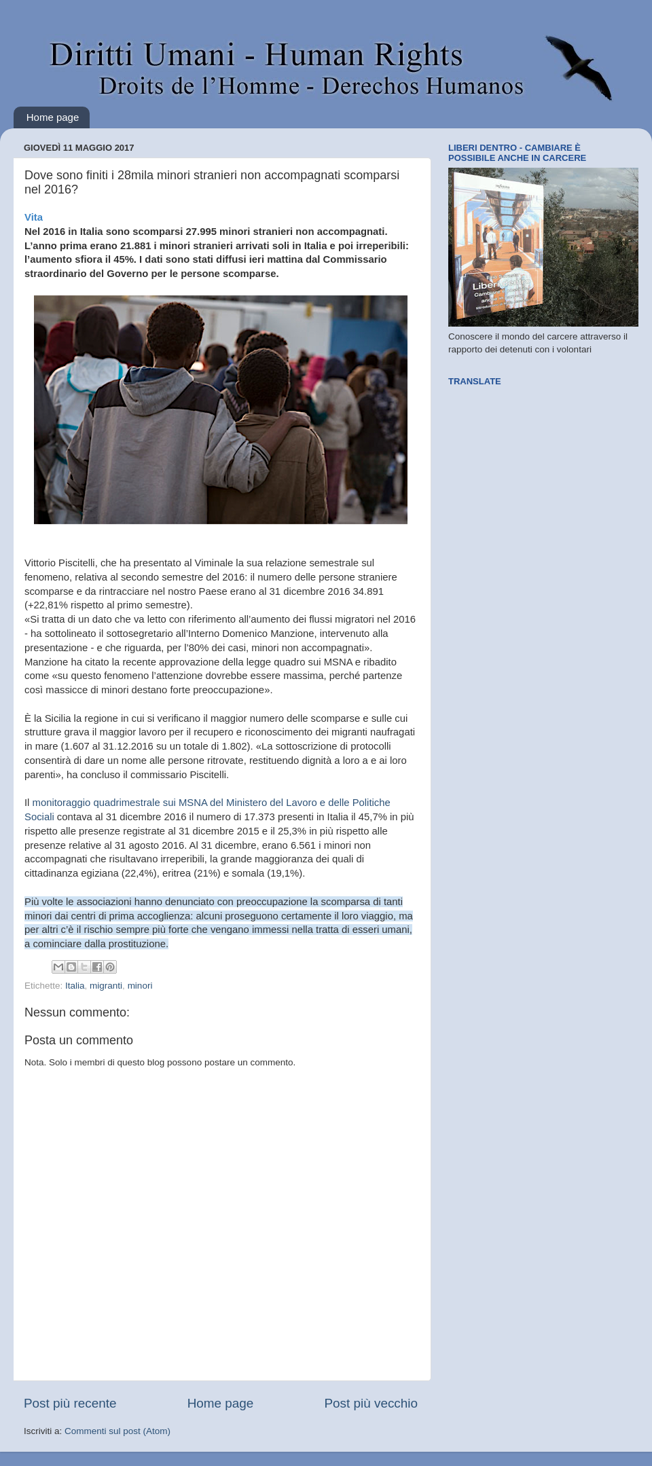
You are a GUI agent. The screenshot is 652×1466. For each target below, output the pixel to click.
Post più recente (70, 1403)
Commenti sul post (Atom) (117, 1431)
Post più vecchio (371, 1403)
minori (140, 986)
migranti (106, 986)
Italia (75, 986)
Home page (52, 117)
